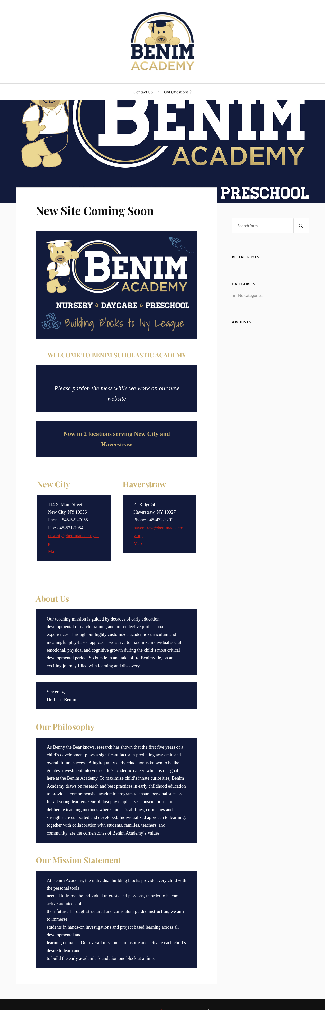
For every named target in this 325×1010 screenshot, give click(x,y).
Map (52, 551)
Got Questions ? (178, 91)
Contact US (143, 91)
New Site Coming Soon (95, 210)
